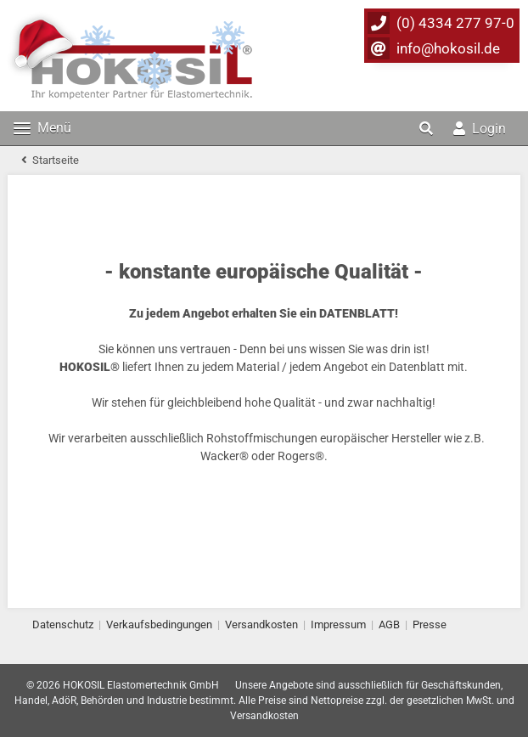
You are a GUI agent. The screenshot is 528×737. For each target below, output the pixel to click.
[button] (428, 128)
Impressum (338, 624)
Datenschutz (62, 624)
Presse (430, 624)
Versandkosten (261, 624)
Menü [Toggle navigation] (42, 128)
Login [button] (479, 129)
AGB (389, 624)
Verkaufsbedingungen (159, 624)
